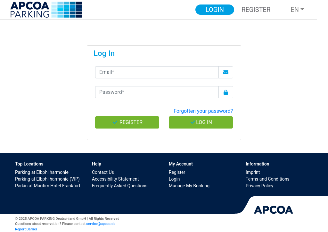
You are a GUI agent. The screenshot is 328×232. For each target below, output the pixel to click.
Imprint (253, 172)
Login (174, 179)
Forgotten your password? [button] (203, 111)
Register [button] (256, 9)
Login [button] (215, 9)
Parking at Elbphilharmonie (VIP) (47, 179)
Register (177, 172)
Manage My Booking (189, 185)
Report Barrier (26, 229)
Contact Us (103, 172)
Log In (201, 122)
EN (295, 9)
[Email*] (157, 72)
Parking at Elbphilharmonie (42, 172)
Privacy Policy (259, 185)
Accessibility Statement (115, 179)
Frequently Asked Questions (120, 185)
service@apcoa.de (100, 224)
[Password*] (157, 92)
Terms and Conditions (268, 179)
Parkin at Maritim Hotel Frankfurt (47, 185)
